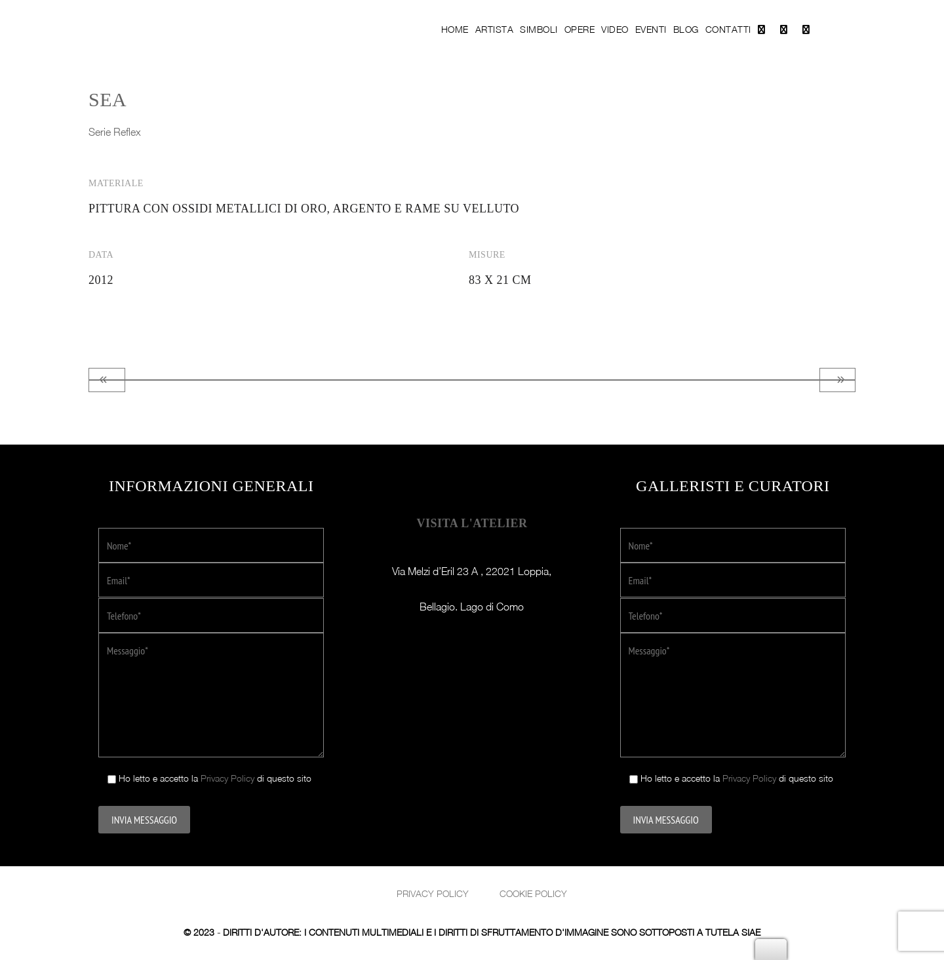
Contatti (728, 29)
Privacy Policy (227, 778)
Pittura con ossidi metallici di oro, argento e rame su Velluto (303, 208)
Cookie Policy (533, 893)
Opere (579, 29)
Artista (494, 29)
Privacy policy (433, 893)
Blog (686, 29)
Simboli (539, 29)
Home (455, 29)
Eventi (651, 29)
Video (615, 29)
